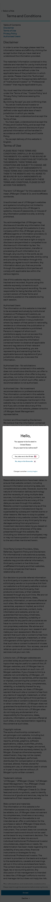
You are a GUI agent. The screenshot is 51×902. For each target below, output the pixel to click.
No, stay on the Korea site (25, 461)
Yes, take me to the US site (25, 456)
